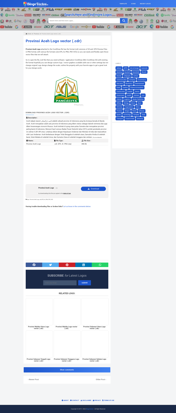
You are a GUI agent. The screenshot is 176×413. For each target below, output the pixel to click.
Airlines (119, 68)
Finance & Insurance (136, 87)
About (65, 400)
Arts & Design (134, 68)
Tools (143, 115)
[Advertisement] (67, 166)
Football (129, 91)
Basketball (135, 72)
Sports (119, 115)
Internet (119, 99)
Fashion (125, 87)
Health (129, 95)
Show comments (67, 370)
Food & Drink (121, 91)
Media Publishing (138, 99)
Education (120, 83)
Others (138, 107)
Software (141, 111)
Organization (129, 107)
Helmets (136, 95)
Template (136, 115)
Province (119, 111)
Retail (134, 111)
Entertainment (139, 83)
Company (132, 80)
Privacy (97, 400)
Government (120, 95)
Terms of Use (108, 400)
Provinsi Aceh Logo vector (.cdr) (53, 41)
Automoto (144, 68)
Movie (133, 103)
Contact (74, 400)
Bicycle (144, 72)
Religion (127, 111)
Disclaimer (86, 400)
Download (93, 189)
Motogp (126, 103)
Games (137, 91)
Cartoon (135, 76)
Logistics (127, 99)
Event (118, 87)
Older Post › (101, 379)
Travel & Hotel (129, 118)
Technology (127, 115)
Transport (120, 118)
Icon (143, 95)
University (140, 118)
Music (140, 103)
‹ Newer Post (33, 379)
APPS (126, 68)
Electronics (129, 83)
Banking (119, 72)
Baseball (127, 72)
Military (119, 103)
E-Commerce (142, 80)
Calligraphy (127, 76)
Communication (122, 80)
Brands (119, 76)
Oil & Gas (119, 107)
